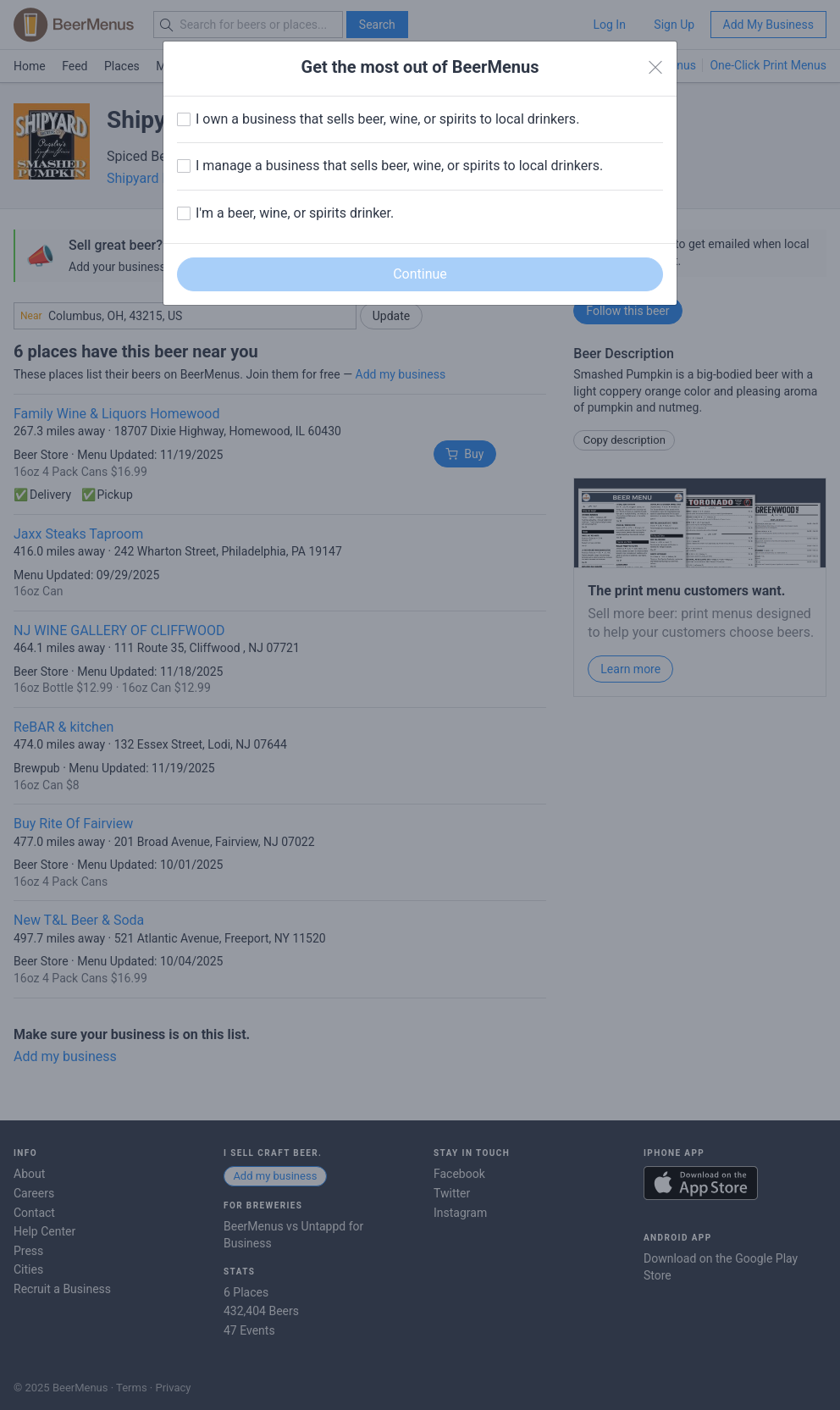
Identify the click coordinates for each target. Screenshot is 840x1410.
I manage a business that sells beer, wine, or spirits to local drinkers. (399, 166)
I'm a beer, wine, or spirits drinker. (295, 213)
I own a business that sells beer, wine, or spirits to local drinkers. (387, 119)
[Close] (655, 67)
